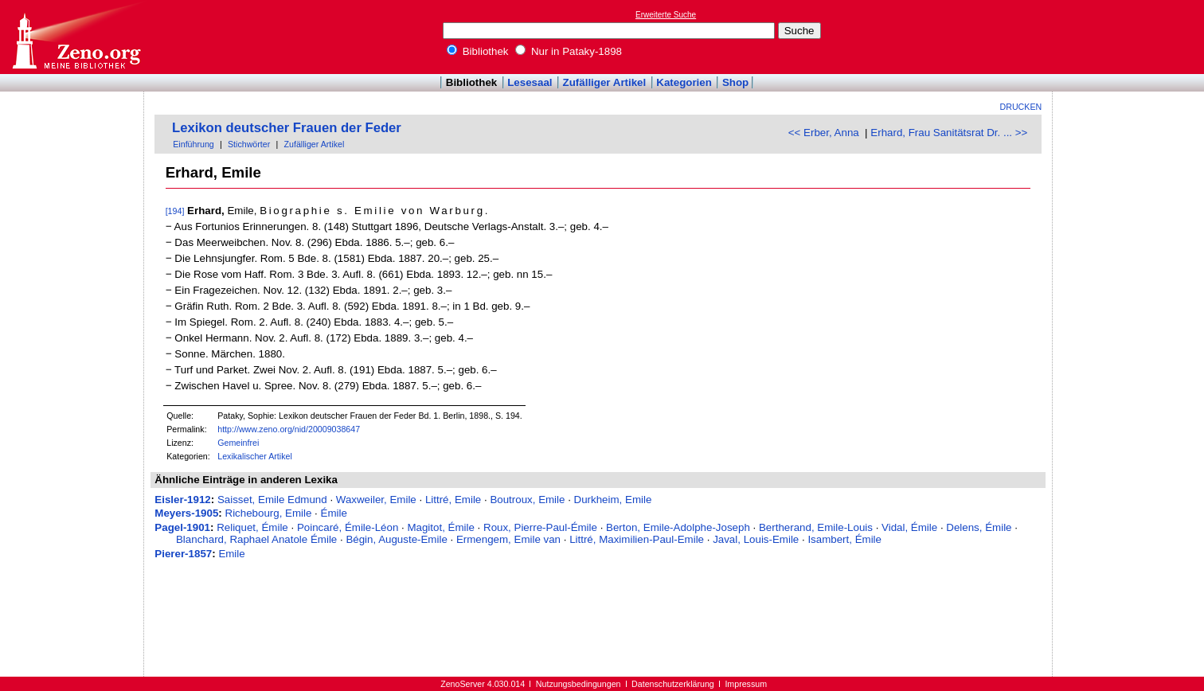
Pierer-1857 (183, 554)
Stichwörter (249, 144)
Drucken (1021, 106)
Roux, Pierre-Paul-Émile (540, 527)
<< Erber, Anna (823, 133)
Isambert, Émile (844, 539)
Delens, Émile (978, 527)
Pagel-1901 (182, 527)
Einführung (193, 144)
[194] (175, 211)
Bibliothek (478, 51)
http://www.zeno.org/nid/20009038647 (288, 429)
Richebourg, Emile (268, 513)
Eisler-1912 (182, 500)
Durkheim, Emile (613, 500)
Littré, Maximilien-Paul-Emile (636, 539)
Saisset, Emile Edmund (272, 500)
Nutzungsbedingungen (578, 684)
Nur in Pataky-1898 (568, 51)
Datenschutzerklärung (672, 684)
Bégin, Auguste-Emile (396, 539)
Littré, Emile (453, 500)
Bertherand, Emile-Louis (816, 527)
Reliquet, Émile (252, 527)
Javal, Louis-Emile (756, 539)
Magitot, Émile (440, 527)
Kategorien (684, 82)
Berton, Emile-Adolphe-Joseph (678, 527)
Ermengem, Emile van (508, 539)
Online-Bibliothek (75, 37)
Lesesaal (529, 82)
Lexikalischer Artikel (254, 456)
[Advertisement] (1130, 36)
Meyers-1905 (186, 513)
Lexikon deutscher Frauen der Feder (286, 127)
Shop (735, 82)
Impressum (746, 684)
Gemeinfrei (238, 442)
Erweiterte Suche (665, 14)
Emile (231, 554)
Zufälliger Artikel (605, 82)
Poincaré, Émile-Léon (347, 527)
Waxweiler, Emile (376, 500)
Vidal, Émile (909, 527)
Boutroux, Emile (527, 500)
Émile (334, 513)
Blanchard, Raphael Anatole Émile (256, 539)
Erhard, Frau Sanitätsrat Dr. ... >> (948, 133)
